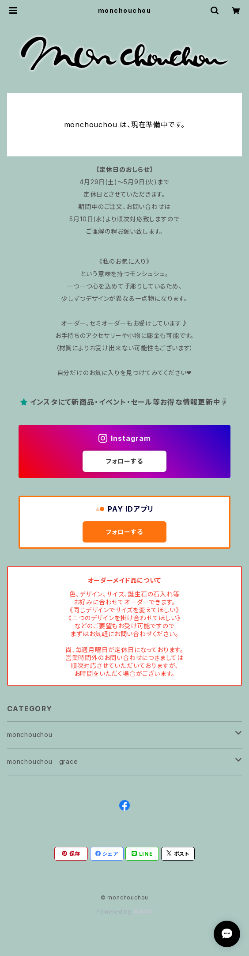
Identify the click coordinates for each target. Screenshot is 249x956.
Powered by (124, 911)
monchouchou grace (42, 761)
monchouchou (30, 734)
